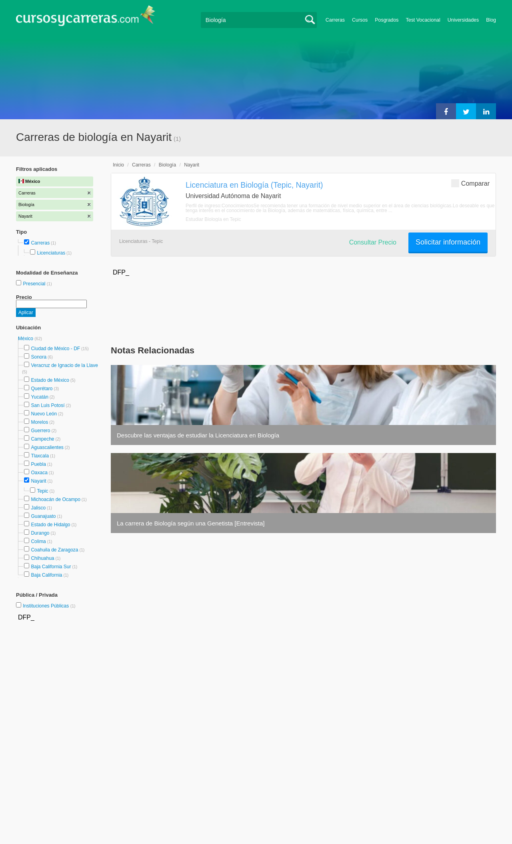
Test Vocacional (423, 20)
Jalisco (38, 508)
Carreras (335, 20)
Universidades (463, 20)
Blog (491, 20)
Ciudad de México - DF (55, 348)
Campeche (42, 439)
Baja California (46, 575)
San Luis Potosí (47, 405)
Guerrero (40, 430)
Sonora (38, 357)
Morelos (39, 422)
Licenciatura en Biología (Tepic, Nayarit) (254, 184)
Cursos (360, 20)
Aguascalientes (47, 447)
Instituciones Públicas (49, 606)
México (26, 338)
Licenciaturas (51, 253)
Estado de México (50, 380)
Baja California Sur (51, 566)
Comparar (470, 183)
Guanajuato (43, 516)
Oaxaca (39, 472)
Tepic (42, 491)
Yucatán (39, 397)
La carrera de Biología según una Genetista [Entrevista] (190, 523)
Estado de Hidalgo (50, 524)
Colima (38, 541)
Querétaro (41, 388)
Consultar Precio (372, 242)
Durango (40, 533)
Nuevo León (44, 414)
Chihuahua (42, 558)
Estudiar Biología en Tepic (213, 219)
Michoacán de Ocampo (55, 499)
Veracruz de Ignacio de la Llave (64, 365)
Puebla (38, 464)
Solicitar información (448, 242)
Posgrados (386, 20)
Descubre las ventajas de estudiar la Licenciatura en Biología (198, 435)
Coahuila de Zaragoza (54, 550)
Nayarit (38, 481)
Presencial (34, 284)
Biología (167, 165)
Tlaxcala (40, 456)
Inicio (118, 165)
